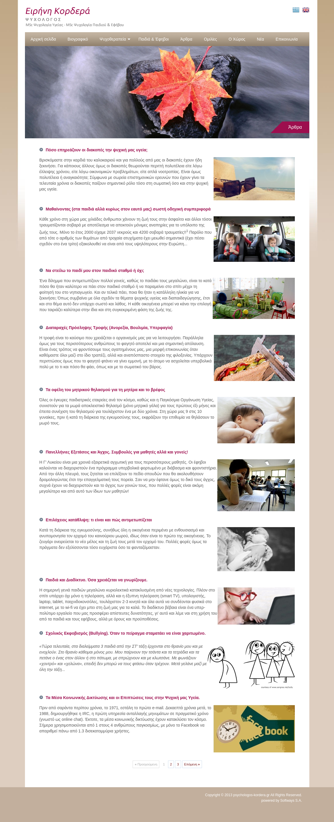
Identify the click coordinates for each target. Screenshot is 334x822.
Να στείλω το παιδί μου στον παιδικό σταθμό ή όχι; (95, 270)
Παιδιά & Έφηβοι (153, 39)
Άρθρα (186, 39)
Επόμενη (192, 764)
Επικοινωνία (287, 39)
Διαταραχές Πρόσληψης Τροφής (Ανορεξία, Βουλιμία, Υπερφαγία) (109, 327)
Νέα (260, 39)
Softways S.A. (291, 801)
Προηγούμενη (146, 764)
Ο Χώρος (237, 39)
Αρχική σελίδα (43, 39)
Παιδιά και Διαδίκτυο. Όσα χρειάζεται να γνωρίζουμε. (97, 580)
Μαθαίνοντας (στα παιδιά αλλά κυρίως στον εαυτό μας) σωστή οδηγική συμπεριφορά (128, 209)
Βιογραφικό (78, 39)
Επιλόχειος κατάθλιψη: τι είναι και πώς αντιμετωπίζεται (99, 520)
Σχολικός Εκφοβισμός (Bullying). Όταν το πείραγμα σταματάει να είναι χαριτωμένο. (126, 633)
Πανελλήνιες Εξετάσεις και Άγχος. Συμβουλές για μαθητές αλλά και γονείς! (117, 452)
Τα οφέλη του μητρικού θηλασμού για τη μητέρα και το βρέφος (105, 389)
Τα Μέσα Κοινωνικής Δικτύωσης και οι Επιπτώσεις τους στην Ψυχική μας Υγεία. (123, 697)
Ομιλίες (210, 39)
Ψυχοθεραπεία (115, 39)
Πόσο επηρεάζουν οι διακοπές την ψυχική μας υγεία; (97, 150)
